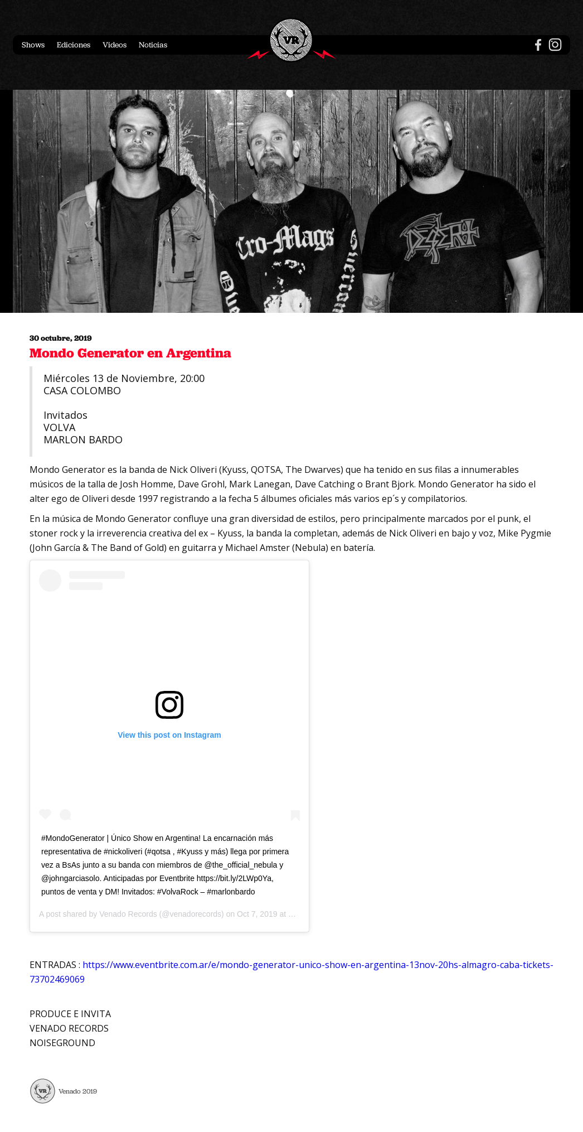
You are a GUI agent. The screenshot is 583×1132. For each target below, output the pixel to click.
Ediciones (73, 45)
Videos (115, 45)
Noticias (153, 45)
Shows (33, 45)
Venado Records (128, 914)
